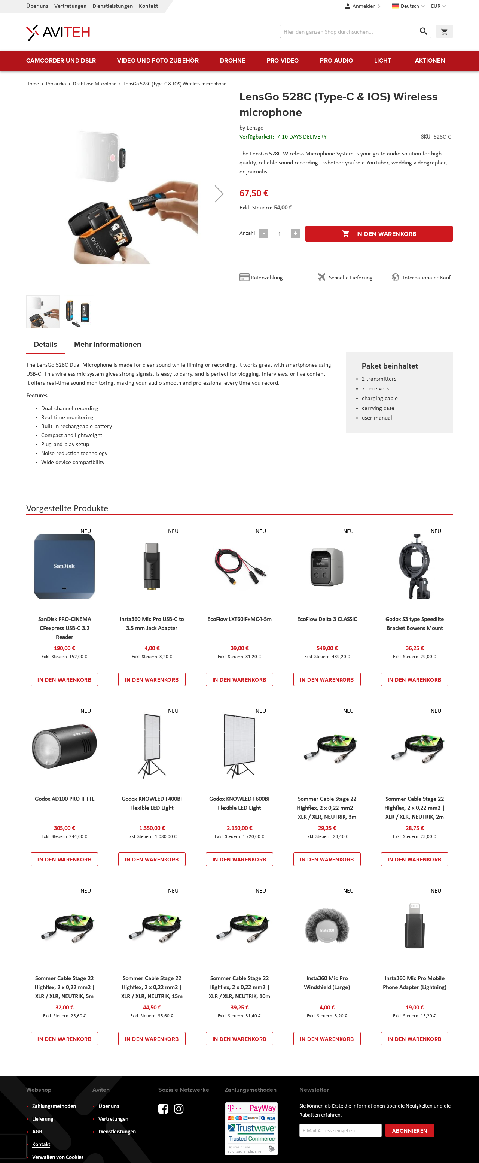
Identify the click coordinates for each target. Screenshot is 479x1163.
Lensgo (255, 128)
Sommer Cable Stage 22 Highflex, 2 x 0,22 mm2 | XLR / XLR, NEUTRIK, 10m (239, 988)
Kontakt (148, 6)
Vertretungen (70, 6)
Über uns (37, 6)
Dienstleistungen (112, 6)
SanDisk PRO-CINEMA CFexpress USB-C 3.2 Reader (64, 628)
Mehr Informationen (107, 344)
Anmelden (364, 6)
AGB (37, 1132)
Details (45, 344)
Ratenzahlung (267, 278)
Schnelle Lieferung (350, 278)
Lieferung (42, 1119)
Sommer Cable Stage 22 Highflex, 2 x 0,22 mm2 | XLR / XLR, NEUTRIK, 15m (152, 988)
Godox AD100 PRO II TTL (64, 799)
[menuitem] (61, 61)
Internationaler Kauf (427, 278)
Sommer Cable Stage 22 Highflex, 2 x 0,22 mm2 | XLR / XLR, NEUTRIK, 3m (327, 808)
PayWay (252, 1129)
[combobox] (355, 31)
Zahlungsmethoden (54, 1106)
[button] (439, 6)
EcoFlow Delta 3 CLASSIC (327, 620)
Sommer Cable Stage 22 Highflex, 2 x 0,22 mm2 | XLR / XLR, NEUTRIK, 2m (414, 808)
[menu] (239, 61)
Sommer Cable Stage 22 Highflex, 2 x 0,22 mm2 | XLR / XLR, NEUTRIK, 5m (64, 988)
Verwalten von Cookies (57, 1157)
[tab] (45, 346)
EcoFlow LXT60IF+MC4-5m (239, 620)
